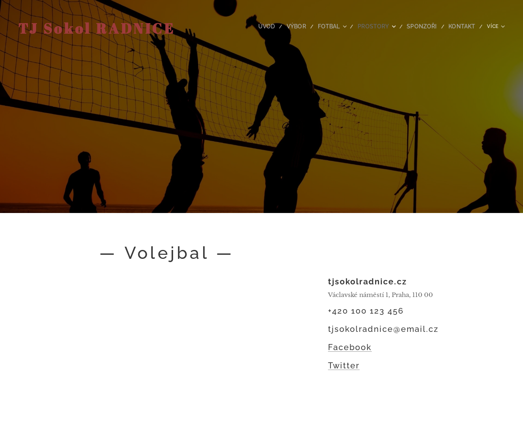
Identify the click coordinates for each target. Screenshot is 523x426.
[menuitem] (259, 26)
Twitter (344, 365)
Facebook (350, 347)
